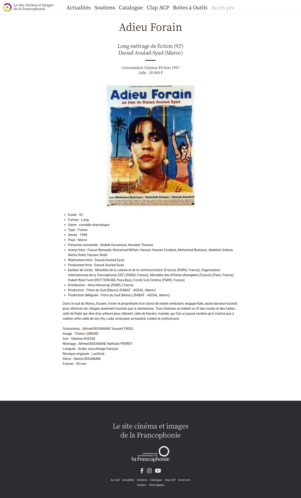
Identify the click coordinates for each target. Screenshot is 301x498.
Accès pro (223, 7)
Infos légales (156, 484)
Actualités (78, 7)
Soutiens (104, 7)
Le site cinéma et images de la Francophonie (28, 7)
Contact (141, 484)
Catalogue (131, 7)
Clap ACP (158, 7)
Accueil (115, 479)
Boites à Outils (190, 7)
